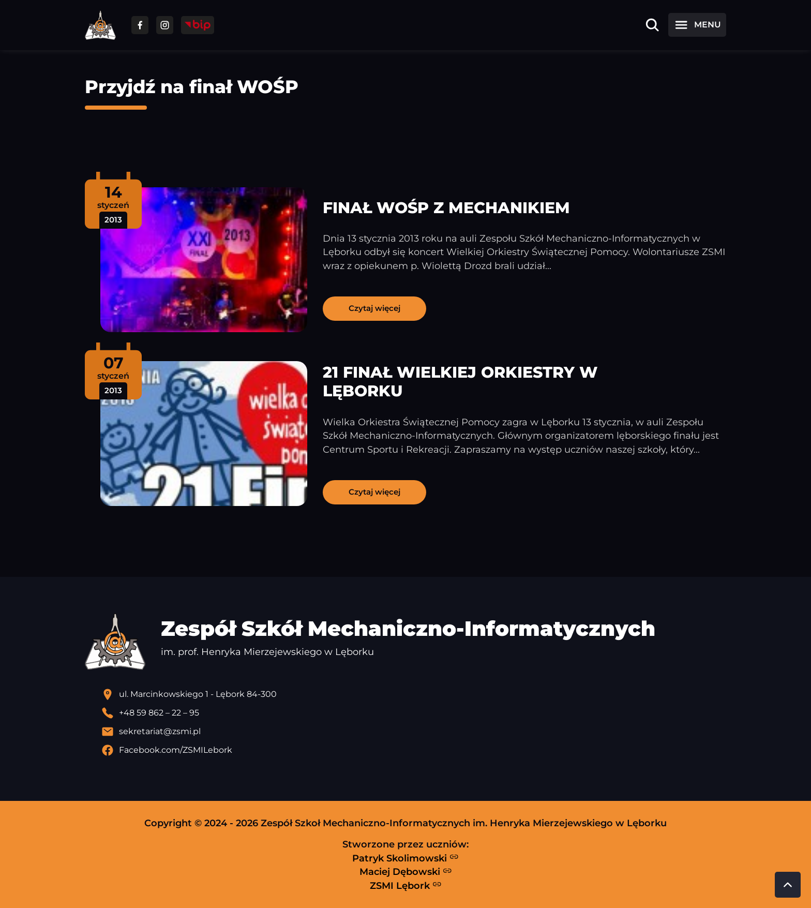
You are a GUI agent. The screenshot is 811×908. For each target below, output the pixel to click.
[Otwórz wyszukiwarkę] (652, 24)
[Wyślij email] (413, 731)
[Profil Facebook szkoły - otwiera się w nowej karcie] (413, 750)
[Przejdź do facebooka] (139, 25)
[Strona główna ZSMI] (100, 25)
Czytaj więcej (374, 308)
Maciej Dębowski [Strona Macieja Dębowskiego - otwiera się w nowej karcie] (405, 871)
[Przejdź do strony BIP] (197, 25)
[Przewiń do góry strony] (788, 885)
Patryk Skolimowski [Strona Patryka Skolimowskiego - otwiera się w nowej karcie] (405, 858)
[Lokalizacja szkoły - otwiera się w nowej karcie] (413, 694)
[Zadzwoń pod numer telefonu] (413, 713)
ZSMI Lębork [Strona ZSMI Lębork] (406, 885)
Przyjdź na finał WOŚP (191, 87)
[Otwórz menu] (697, 25)
